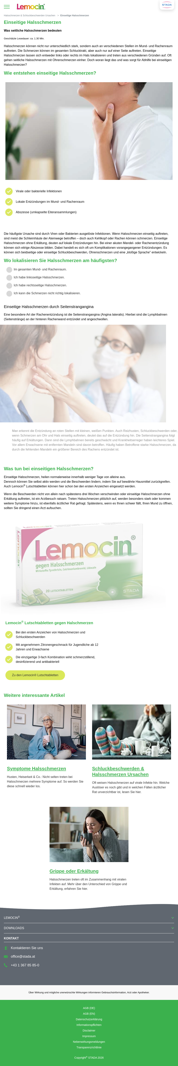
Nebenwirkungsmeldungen (89, 1041)
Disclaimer (89, 1030)
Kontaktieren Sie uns (23, 948)
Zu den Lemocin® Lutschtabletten (35, 675)
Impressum (89, 1036)
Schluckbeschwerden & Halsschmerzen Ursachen (120, 771)
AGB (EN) (89, 1013)
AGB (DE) (89, 1008)
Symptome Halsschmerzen (36, 768)
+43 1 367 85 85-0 (21, 965)
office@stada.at (19, 956)
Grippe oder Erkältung (74, 871)
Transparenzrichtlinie (88, 1047)
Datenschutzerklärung (89, 1019)
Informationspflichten (88, 1024)
